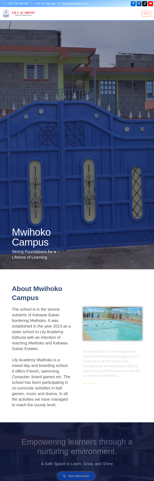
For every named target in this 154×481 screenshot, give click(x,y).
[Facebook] (133, 3)
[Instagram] (139, 3)
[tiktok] (144, 3)
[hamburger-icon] (146, 13)
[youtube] (150, 3)
